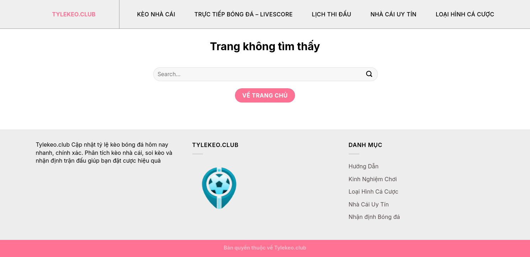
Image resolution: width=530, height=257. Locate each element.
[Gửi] (369, 74)
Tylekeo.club (74, 14)
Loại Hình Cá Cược (465, 14)
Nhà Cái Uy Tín (393, 14)
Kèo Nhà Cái (156, 14)
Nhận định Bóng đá (374, 216)
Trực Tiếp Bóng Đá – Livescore (243, 14)
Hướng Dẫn (364, 166)
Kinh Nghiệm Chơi (373, 179)
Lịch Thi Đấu (331, 14)
